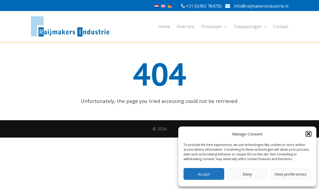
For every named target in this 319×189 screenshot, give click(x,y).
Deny (247, 174)
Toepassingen (249, 26)
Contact (280, 26)
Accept (204, 174)
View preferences (291, 174)
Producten (214, 26)
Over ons (186, 26)
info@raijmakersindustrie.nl (256, 6)
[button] (308, 133)
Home (164, 26)
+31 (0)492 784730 (204, 6)
